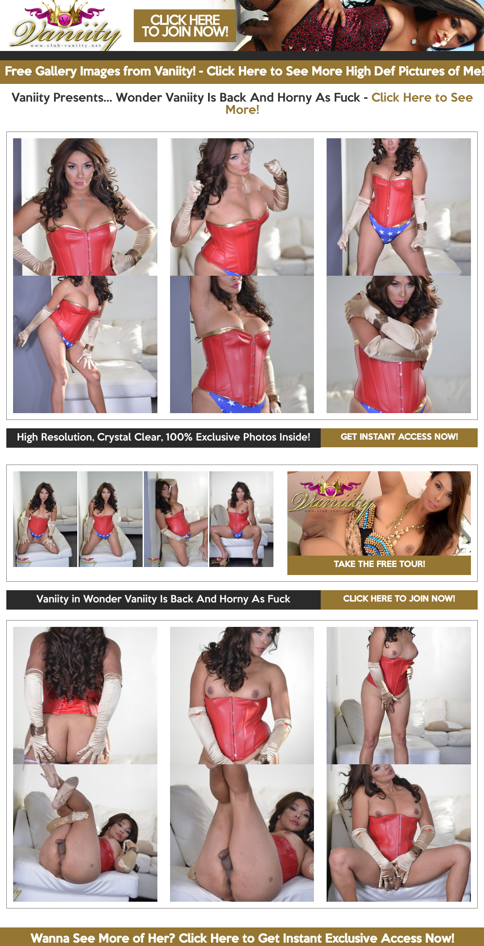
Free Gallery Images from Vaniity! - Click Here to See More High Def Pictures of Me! (244, 72)
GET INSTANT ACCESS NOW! (399, 437)
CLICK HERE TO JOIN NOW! (399, 599)
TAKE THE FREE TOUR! (379, 565)
